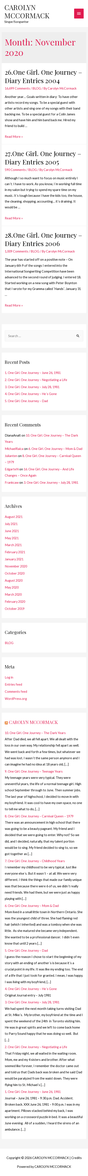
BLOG (36, 88)
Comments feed (16, 691)
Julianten (11, 456)
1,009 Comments (16, 251)
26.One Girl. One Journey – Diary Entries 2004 (43, 76)
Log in (9, 677)
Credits (76, 1158)
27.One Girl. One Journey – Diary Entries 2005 (43, 157)
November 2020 (16, 566)
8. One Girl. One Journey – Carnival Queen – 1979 (39, 816)
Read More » (14, 136)
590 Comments (15, 170)
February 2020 (15, 601)
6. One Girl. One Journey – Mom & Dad (55, 449)
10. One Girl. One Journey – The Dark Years (35, 733)
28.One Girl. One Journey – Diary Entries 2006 (43, 239)
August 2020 (14, 580)
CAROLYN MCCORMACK (26, 11)
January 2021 (14, 559)
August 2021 (14, 517)
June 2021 (12, 531)
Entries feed (13, 684)
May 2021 (12, 538)
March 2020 (13, 594)
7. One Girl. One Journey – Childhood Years (35, 861)
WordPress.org (16, 698)
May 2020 (12, 587)
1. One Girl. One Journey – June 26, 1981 (33, 373)
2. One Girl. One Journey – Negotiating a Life (36, 380)
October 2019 (14, 608)
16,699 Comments (17, 88)
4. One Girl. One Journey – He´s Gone (31, 394)
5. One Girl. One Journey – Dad (26, 401)
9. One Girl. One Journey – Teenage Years (34, 771)
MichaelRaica (14, 449)
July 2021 (11, 524)
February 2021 (15, 552)
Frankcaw (12, 482)
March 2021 (13, 545)
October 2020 (14, 573)
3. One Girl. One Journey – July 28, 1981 (32, 387)
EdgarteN (12, 469)
